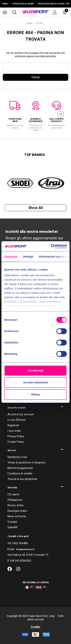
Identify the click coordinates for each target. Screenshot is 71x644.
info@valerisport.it (25, 549)
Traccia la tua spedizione (22, 479)
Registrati (13, 425)
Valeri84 (12, 527)
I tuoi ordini (14, 430)
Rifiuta (35, 394)
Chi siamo (14, 494)
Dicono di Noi (15, 505)
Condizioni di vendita (20, 473)
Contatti (12, 521)
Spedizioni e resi (17, 457)
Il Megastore (15, 499)
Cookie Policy (16, 441)
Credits (35, 626)
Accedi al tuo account (21, 414)
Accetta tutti (36, 370)
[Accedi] (55, 12)
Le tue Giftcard (16, 419)
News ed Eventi (17, 516)
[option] (15, 113)
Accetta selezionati (35, 382)
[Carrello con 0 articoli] (65, 12)
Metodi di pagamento (20, 468)
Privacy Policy (16, 436)
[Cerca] (14, 12)
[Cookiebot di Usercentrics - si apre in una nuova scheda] (51, 246)
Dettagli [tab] (28, 256)
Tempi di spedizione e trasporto (27, 462)
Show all (35, 208)
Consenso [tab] (11, 256)
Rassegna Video (17, 510)
